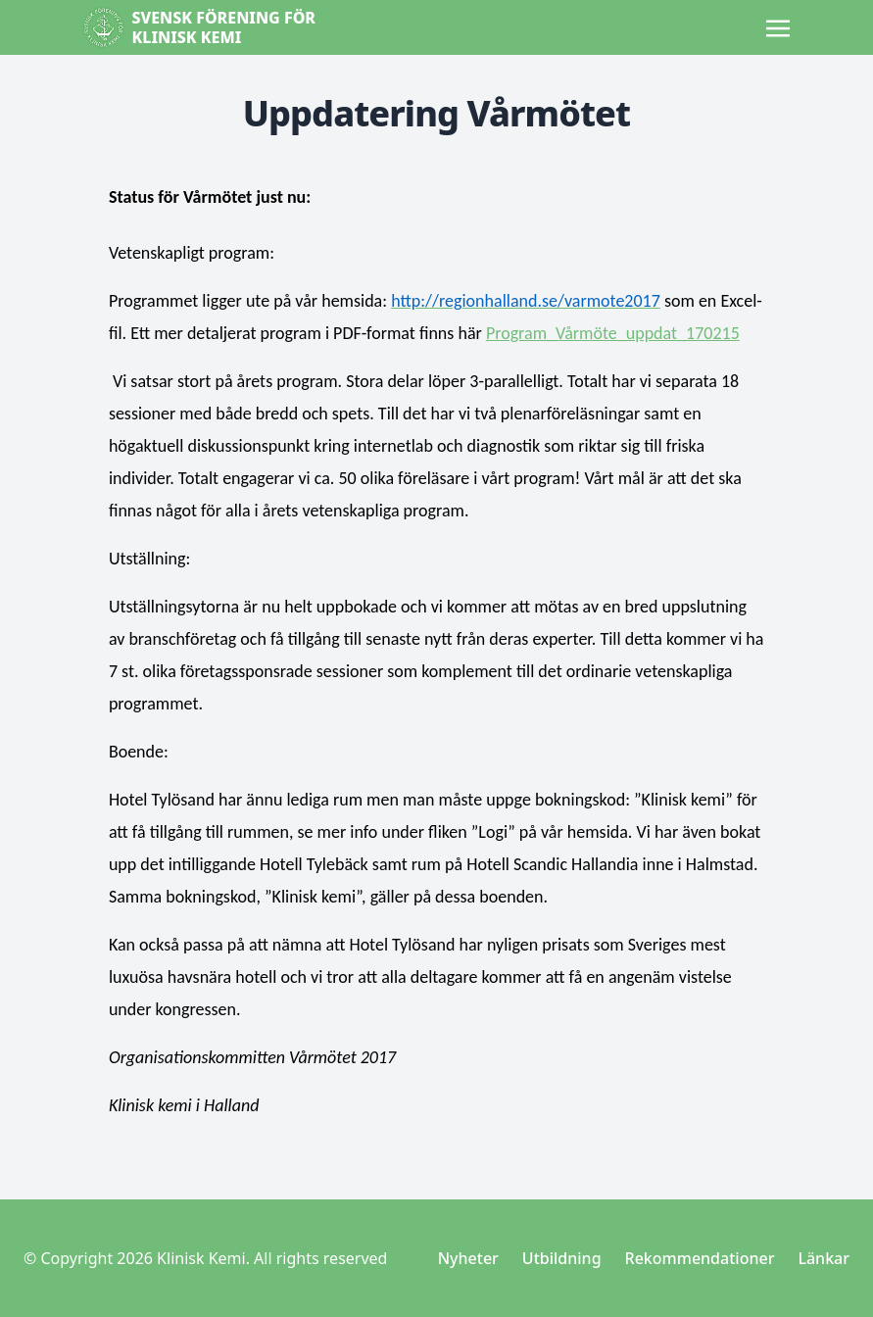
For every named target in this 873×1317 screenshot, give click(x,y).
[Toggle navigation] (778, 26)
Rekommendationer (700, 1258)
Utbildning (562, 1258)
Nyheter (468, 1258)
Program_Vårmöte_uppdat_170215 (613, 333)
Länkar (823, 1258)
